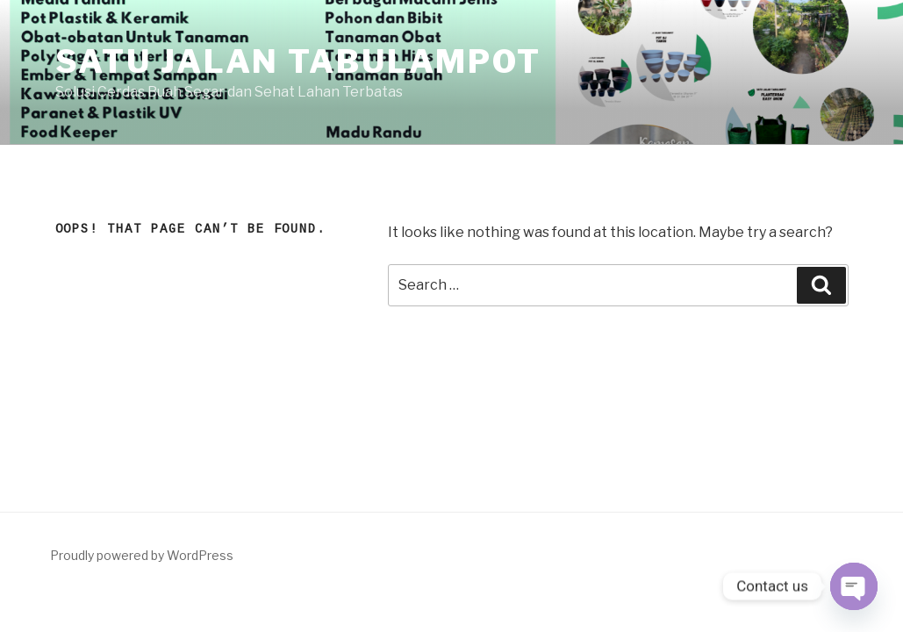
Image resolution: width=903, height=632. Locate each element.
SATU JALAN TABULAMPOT (298, 61)
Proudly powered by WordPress (141, 555)
